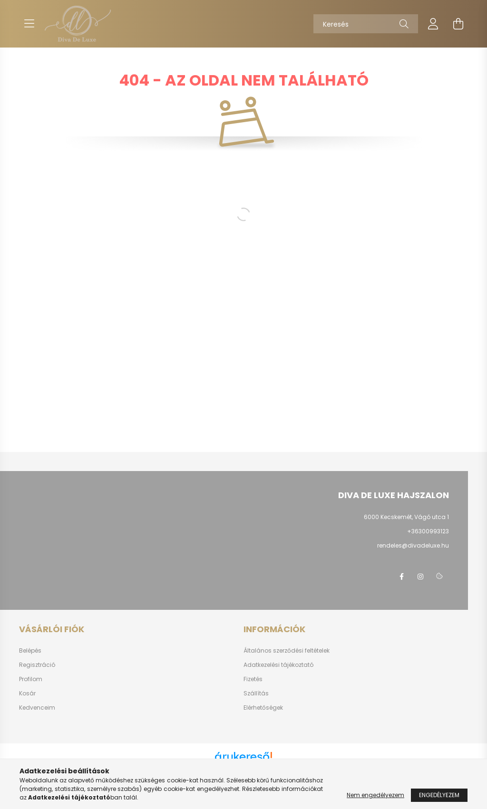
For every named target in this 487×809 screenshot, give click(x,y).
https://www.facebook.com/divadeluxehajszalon (401, 576)
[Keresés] (365, 23)
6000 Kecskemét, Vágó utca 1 (406, 517)
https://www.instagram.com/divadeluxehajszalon (420, 576)
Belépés (30, 650)
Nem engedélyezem (375, 795)
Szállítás (256, 693)
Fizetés (253, 679)
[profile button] (433, 23)
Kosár (27, 693)
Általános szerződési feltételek (287, 650)
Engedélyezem (439, 795)
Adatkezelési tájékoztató (278, 665)
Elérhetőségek (263, 707)
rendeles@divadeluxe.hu (413, 545)
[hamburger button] (29, 23)
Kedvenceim (37, 707)
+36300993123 (428, 531)
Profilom (30, 679)
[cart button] (458, 23)
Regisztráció (37, 665)
